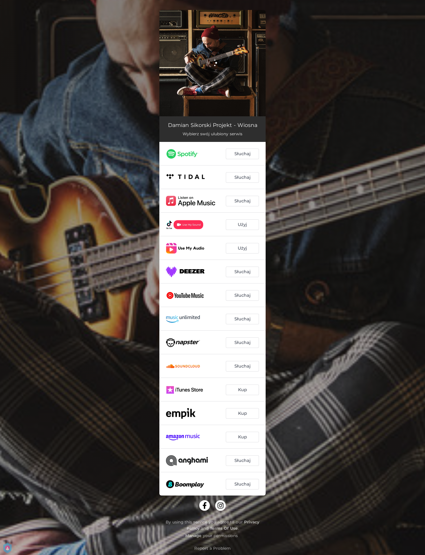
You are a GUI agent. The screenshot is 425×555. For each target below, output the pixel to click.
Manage (193, 535)
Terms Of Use (224, 528)
